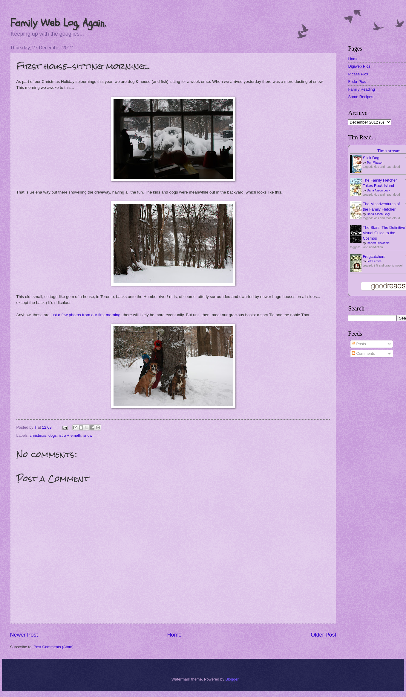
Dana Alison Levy (378, 190)
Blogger (231, 679)
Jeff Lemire (374, 261)
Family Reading (361, 89)
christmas (38, 435)
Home (174, 635)
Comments (363, 353)
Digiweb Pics (359, 66)
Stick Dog (371, 158)
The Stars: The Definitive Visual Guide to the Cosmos (384, 233)
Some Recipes (360, 97)
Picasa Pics (358, 74)
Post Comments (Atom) (53, 647)
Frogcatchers (374, 256)
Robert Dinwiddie (378, 243)
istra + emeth (70, 435)
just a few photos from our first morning (86, 315)
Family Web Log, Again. (58, 23)
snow (87, 435)
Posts (359, 344)
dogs (52, 435)
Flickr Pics (357, 81)
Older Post (323, 635)
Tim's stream (389, 150)
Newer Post (24, 635)
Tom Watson (375, 162)
